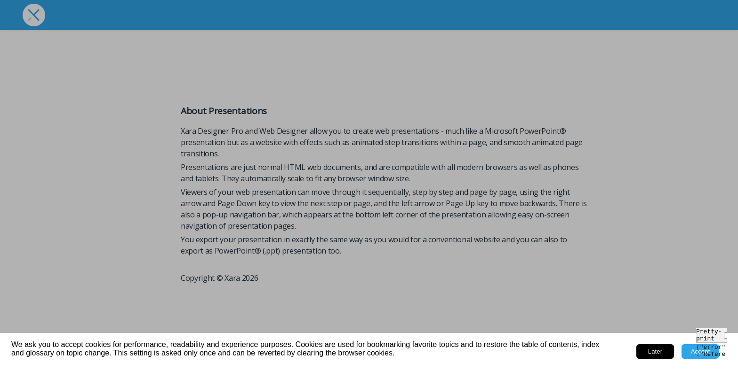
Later (655, 351)
